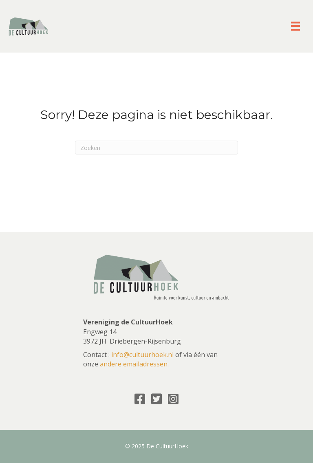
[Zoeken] (156, 147)
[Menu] (295, 26)
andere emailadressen (134, 363)
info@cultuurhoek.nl (142, 354)
